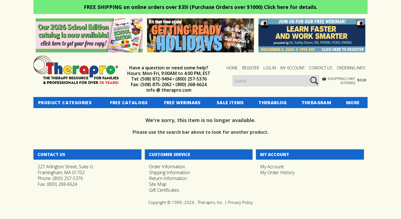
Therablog (272, 102)
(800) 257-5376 (191, 79)
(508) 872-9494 (156, 79)
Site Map (158, 184)
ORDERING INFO (351, 67)
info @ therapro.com (168, 90)
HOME (232, 67)
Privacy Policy (240, 202)
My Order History (277, 172)
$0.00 (361, 79)
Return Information (168, 178)
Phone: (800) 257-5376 (60, 178)
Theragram (316, 102)
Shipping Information (169, 172)
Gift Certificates (164, 190)
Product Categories (65, 102)
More (353, 102)
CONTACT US (320, 67)
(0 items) (347, 83)
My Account (272, 167)
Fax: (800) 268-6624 (57, 184)
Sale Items (230, 102)
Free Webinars (182, 102)
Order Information (167, 167)
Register (250, 67)
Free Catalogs (129, 102)
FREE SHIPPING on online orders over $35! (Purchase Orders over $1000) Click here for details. (200, 7)
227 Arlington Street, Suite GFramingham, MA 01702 (65, 170)
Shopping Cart (341, 79)
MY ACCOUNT (292, 67)
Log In (269, 67)
